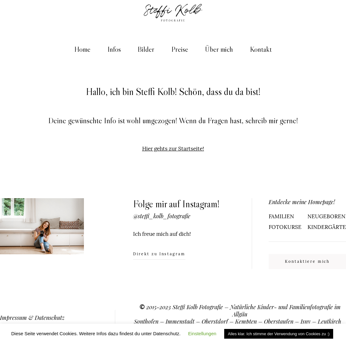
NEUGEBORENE (326, 216)
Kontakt (261, 49)
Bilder (145, 49)
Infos (114, 49)
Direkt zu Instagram (159, 254)
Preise (179, 49)
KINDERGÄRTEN (326, 227)
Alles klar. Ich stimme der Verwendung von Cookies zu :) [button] (278, 333)
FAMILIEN (281, 216)
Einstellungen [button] (202, 333)
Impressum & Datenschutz (32, 317)
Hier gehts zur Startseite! (173, 148)
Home (82, 49)
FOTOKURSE (285, 227)
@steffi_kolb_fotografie (161, 216)
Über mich (219, 49)
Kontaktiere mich (307, 261)
